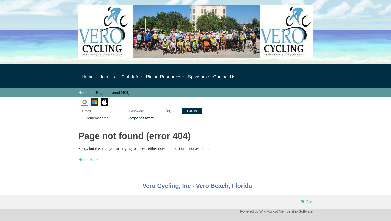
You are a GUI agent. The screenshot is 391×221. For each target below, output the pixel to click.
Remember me (97, 118)
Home (83, 92)
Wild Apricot (268, 211)
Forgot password (141, 118)
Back (94, 159)
